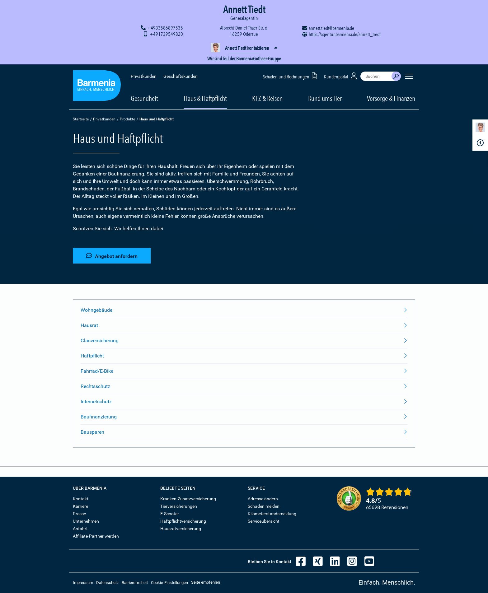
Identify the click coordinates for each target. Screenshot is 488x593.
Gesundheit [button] (144, 98)
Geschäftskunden (180, 76)
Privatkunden (144, 76)
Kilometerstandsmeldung (272, 513)
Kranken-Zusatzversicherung (188, 498)
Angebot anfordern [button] (112, 256)
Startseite (81, 119)
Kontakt (80, 498)
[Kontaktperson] (480, 128)
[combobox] (376, 76)
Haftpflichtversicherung (183, 521)
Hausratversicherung (180, 528)
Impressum (83, 582)
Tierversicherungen (178, 506)
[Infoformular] (480, 143)
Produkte (127, 119)
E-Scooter (169, 513)
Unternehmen (86, 521)
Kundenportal (341, 76)
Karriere (80, 506)
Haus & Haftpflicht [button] (205, 98)
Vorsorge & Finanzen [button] (391, 98)
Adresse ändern (263, 498)
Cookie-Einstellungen (169, 582)
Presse (79, 513)
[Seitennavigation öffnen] (409, 76)
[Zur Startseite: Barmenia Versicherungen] (97, 86)
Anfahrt (80, 528)
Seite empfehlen (205, 582)
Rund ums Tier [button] (325, 98)
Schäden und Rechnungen (291, 76)
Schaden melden (263, 506)
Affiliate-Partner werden (96, 536)
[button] (244, 48)
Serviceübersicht (263, 521)
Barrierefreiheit (135, 582)
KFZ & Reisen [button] (267, 98)
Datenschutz (107, 582)
